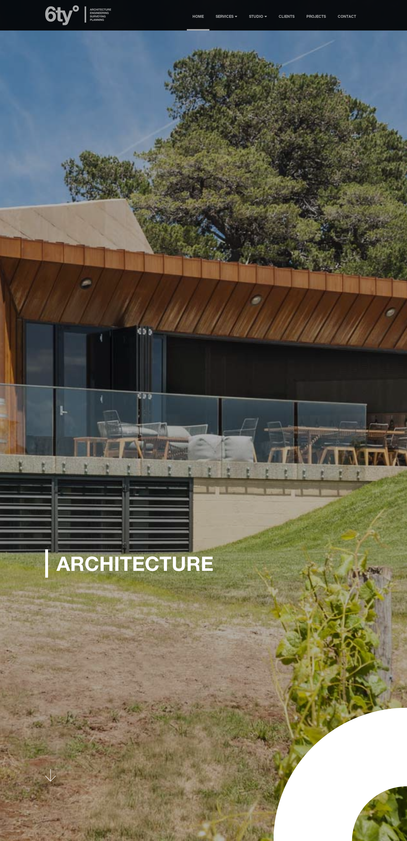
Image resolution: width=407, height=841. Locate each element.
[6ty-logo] (78, 7)
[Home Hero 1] (203, 420)
